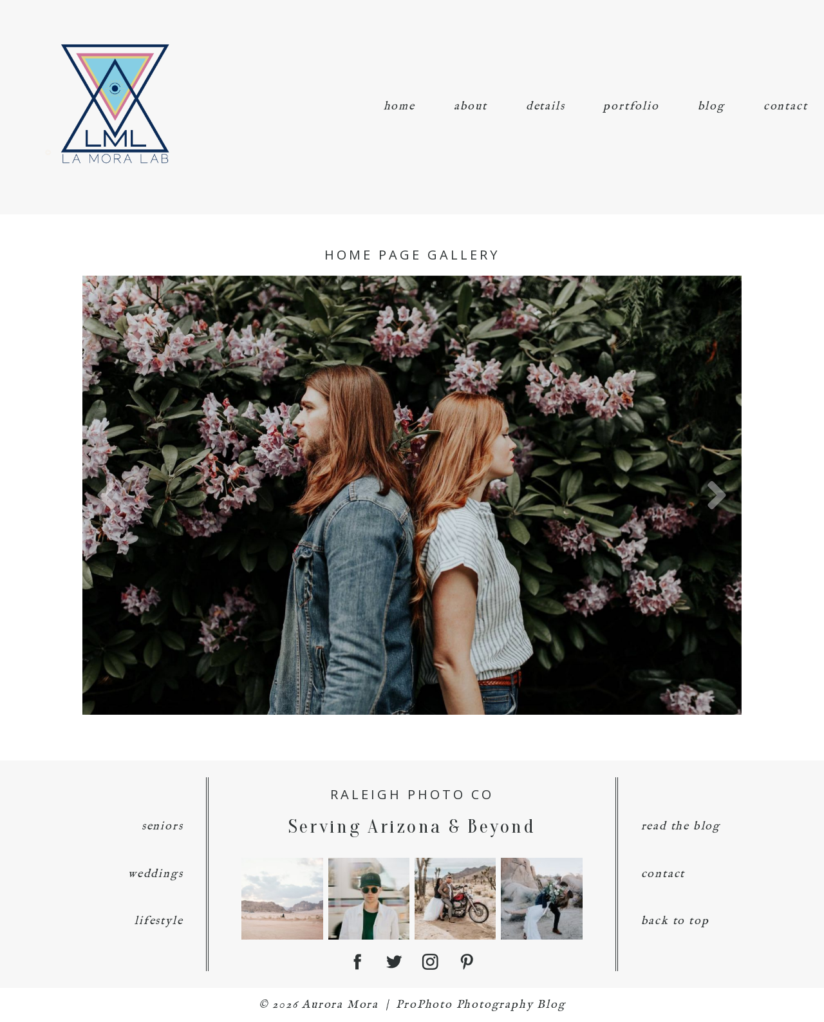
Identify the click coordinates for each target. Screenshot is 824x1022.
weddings (155, 874)
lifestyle (159, 921)
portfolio (631, 106)
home (399, 106)
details (545, 106)
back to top (675, 921)
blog (711, 106)
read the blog (680, 826)
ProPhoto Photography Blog (480, 1005)
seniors (162, 826)
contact (785, 106)
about (470, 106)
